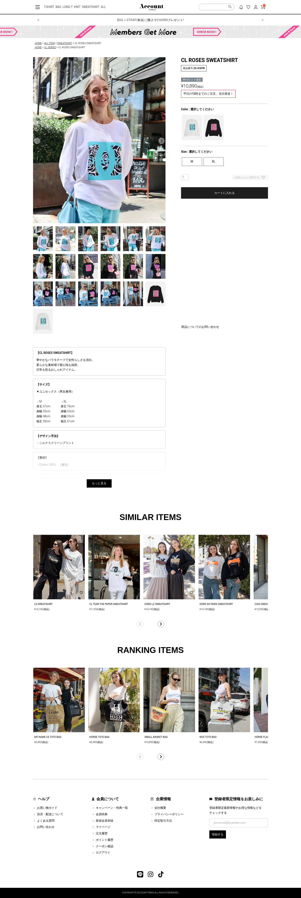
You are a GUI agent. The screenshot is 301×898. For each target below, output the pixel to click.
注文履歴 (101, 833)
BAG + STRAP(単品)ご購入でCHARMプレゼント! (150, 20)
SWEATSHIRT (90, 7)
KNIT (77, 7)
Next (161, 141)
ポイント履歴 (104, 839)
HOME (38, 43)
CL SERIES (50, 47)
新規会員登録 (104, 820)
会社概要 (160, 807)
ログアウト (103, 852)
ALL (103, 7)
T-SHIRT (49, 7)
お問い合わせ (45, 827)
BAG (58, 7)
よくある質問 (45, 820)
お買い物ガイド (47, 807)
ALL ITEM (49, 43)
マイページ (103, 827)
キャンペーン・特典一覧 (112, 807)
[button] (150, 624)
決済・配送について (50, 814)
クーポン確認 (104, 846)
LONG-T (68, 7)
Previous (37, 141)
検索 (230, 7)
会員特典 (101, 814)
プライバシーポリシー (169, 814)
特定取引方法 (163, 820)
